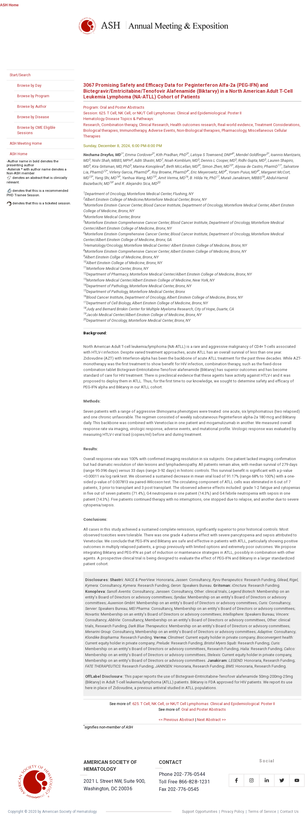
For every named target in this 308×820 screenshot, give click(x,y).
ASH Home (9, 5)
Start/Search (20, 75)
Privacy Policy (232, 811)
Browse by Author (31, 106)
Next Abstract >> (211, 719)
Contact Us (289, 811)
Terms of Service (262, 811)
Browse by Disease (33, 117)
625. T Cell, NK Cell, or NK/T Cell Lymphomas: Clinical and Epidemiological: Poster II (203, 703)
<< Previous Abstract (176, 719)
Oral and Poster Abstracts (203, 709)
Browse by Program (33, 96)
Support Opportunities (199, 811)
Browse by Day (29, 85)
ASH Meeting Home (26, 143)
